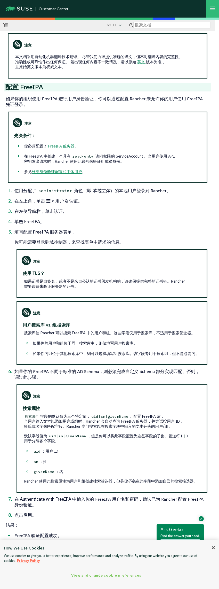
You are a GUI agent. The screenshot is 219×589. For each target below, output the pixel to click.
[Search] (172, 25)
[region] (109, 564)
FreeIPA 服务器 (61, 146)
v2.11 (112, 25)
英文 (141, 61)
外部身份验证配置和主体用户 (57, 171)
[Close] (213, 547)
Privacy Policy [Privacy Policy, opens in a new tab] (28, 561)
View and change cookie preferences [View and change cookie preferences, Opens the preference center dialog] (106, 575)
